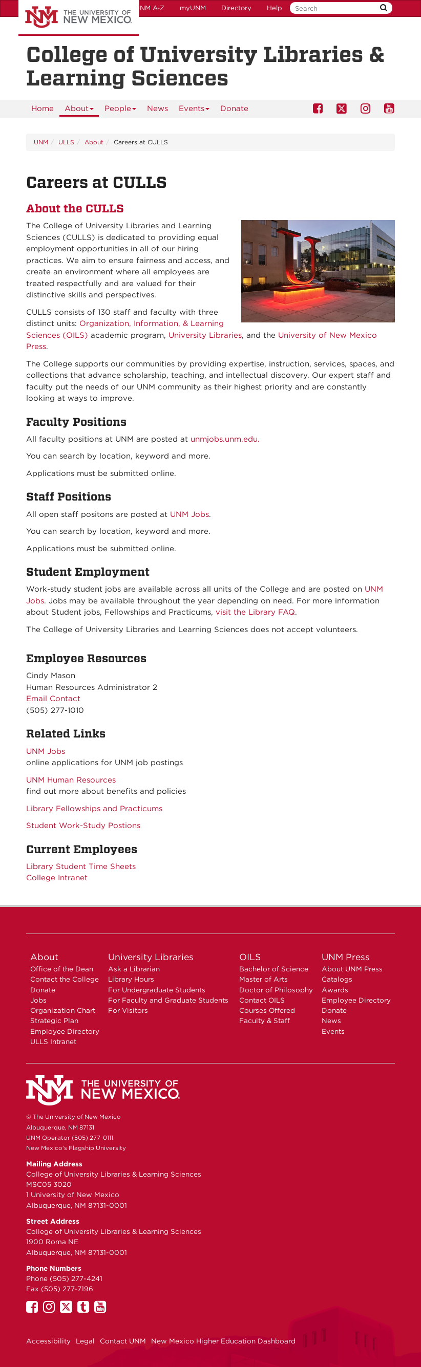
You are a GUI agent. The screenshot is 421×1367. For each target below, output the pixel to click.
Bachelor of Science (273, 969)
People (120, 110)
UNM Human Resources (71, 780)
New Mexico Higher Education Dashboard (223, 1341)
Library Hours (131, 979)
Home (42, 108)
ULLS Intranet (53, 1041)
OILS (250, 956)
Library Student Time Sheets (81, 866)
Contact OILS (262, 1000)
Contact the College (64, 979)
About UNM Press (352, 969)
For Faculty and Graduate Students (168, 1000)
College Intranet (57, 877)
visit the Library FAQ (255, 612)
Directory (236, 8)
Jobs (38, 1000)
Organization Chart (62, 1010)
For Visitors (128, 1010)
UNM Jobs (189, 514)
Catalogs (337, 979)
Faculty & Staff (264, 1020)
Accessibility (48, 1341)
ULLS (66, 142)
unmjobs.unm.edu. (225, 439)
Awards (335, 990)
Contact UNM (123, 1341)
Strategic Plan (54, 1020)
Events (194, 110)
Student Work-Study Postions (83, 825)
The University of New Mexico (78, 18)
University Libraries (205, 335)
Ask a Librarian (134, 969)
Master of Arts (263, 979)
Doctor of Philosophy (276, 990)
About (79, 110)
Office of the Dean (61, 969)
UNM (41, 142)
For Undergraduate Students (156, 990)
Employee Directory (64, 1031)
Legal (85, 1341)
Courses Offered (267, 1010)
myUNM (193, 8)
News (157, 108)
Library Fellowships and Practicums (94, 808)
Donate (234, 108)
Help (274, 8)
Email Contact (53, 698)
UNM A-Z (149, 8)
